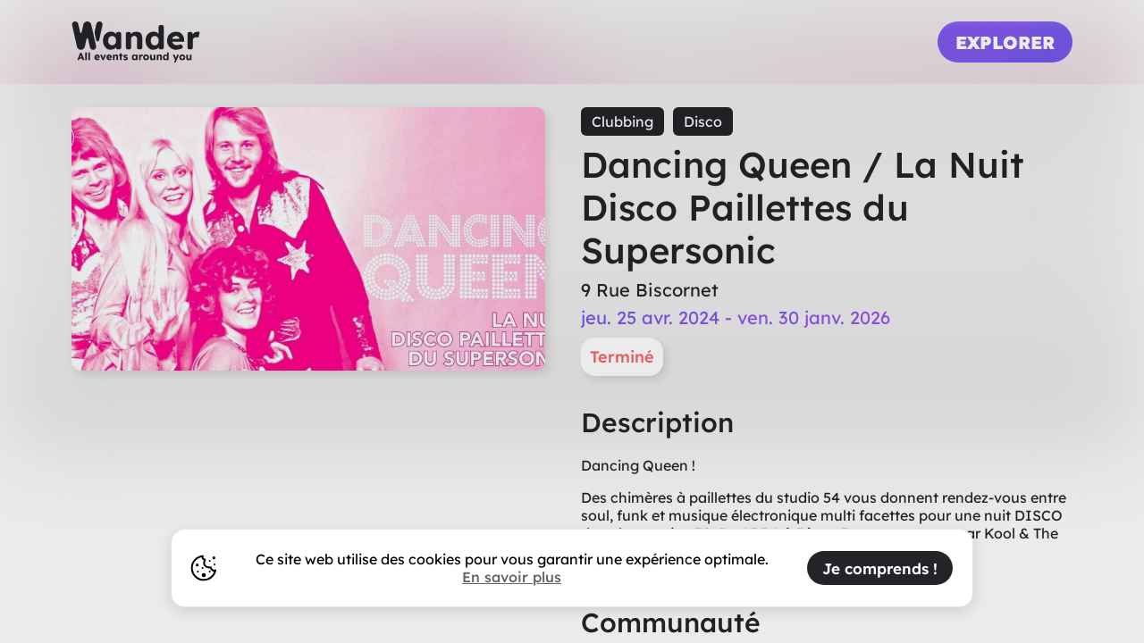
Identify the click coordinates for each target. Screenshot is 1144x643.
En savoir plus (511, 577)
